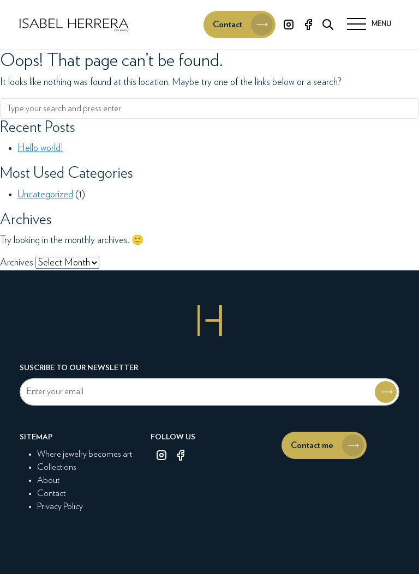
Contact (51, 493)
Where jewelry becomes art (84, 454)
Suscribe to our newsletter (79, 368)
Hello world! (40, 148)
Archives (16, 263)
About (48, 480)
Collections (56, 467)
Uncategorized (45, 195)
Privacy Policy (60, 506)
